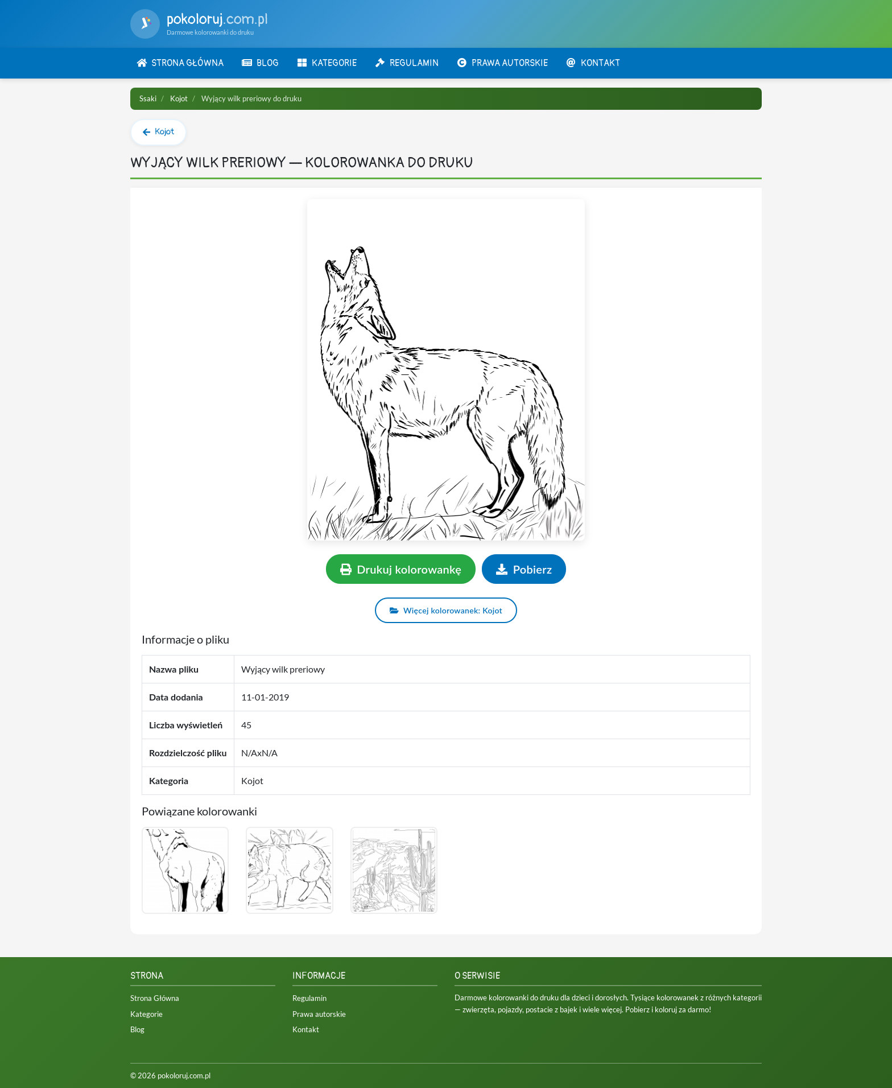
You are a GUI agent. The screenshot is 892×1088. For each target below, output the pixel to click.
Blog (137, 1029)
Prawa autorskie (319, 1014)
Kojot (179, 98)
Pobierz (524, 569)
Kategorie (146, 1014)
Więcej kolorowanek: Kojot (446, 610)
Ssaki (147, 98)
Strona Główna (154, 998)
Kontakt (305, 1029)
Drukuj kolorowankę (401, 569)
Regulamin (309, 998)
